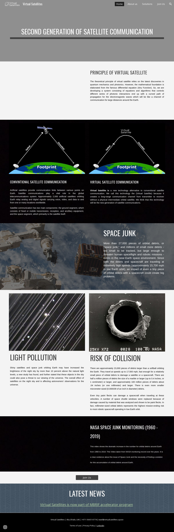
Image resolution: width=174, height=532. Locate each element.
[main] (87, 30)
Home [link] (119, 4)
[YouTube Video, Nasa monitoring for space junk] (47, 444)
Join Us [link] (161, 4)
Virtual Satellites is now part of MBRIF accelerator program (86, 504)
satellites (23, 190)
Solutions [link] (147, 4)
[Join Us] (87, 477)
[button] (170, 4)
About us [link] (132, 4)
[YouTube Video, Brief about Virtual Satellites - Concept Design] (47, 90)
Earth (12, 193)
